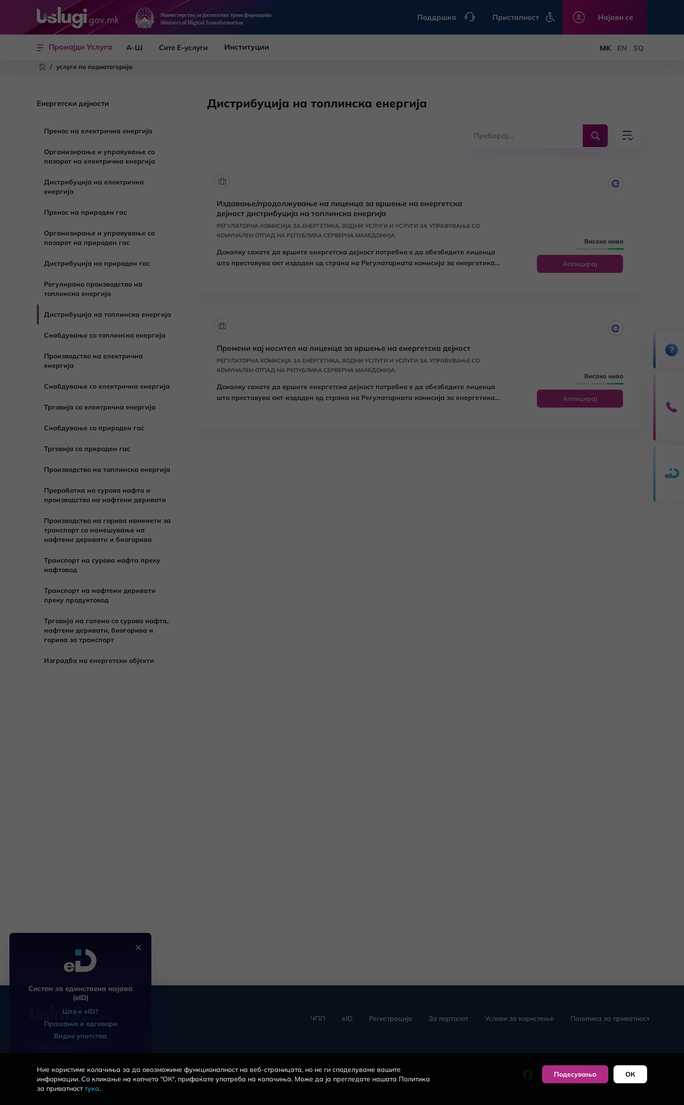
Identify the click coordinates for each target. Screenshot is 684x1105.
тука (92, 1088)
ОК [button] (630, 1074)
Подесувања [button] (575, 1074)
